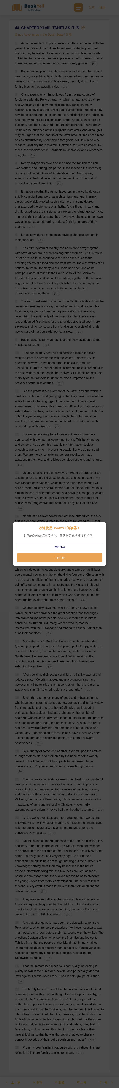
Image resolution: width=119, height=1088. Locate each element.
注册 (103, 7)
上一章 (13, 1082)
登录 (92, 7)
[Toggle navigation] (78, 7)
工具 (81, 1082)
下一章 (106, 1082)
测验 (59, 1082)
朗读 (37, 1082)
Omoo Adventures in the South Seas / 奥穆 (43, 34)
